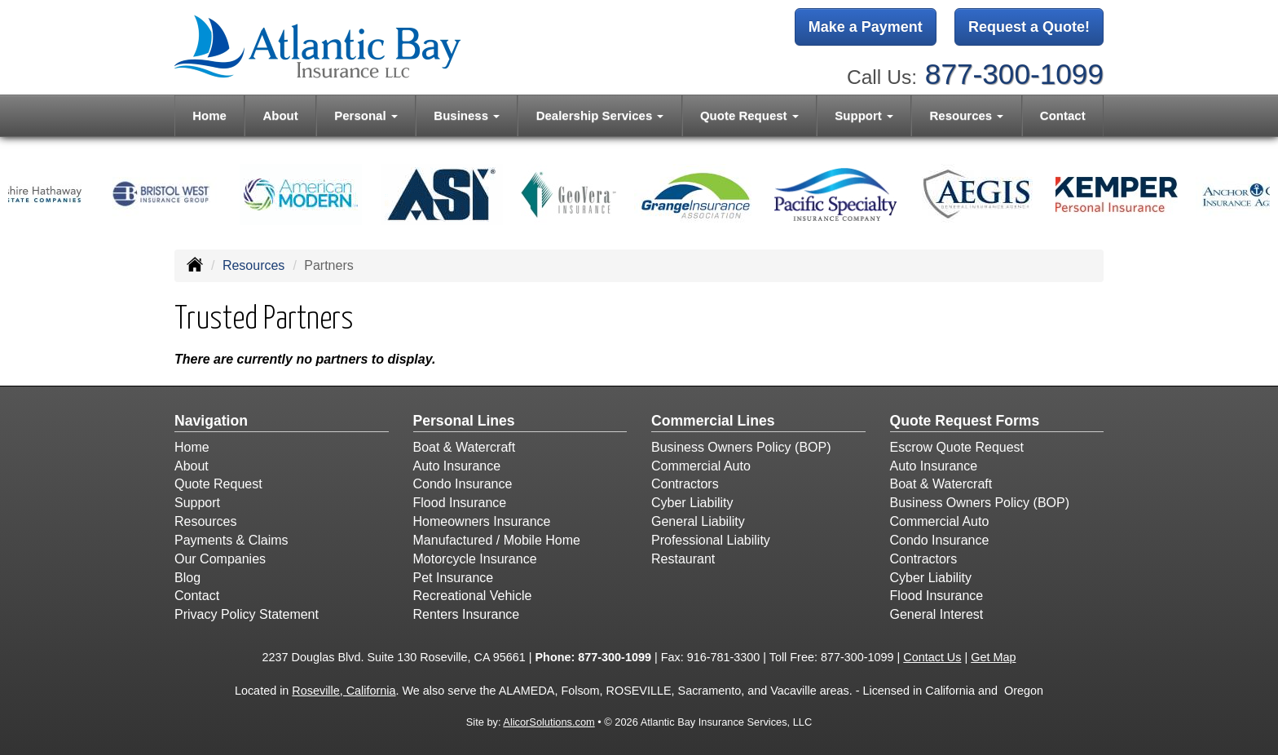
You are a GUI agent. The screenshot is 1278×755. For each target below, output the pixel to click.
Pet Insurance (453, 578)
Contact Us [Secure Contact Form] (932, 657)
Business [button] (467, 115)
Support (197, 503)
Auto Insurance (457, 466)
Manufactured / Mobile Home (496, 540)
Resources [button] (966, 115)
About (279, 115)
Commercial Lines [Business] (713, 421)
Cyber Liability (692, 503)
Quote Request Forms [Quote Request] (965, 421)
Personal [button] (366, 115)
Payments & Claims (231, 540)
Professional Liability (710, 540)
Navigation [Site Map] (211, 421)
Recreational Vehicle (472, 596)
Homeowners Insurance (482, 521)
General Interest (937, 614)
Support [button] (864, 115)
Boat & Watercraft (464, 447)
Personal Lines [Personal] (464, 421)
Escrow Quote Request (957, 447)
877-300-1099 (1014, 74)
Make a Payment (866, 27)
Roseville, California (343, 690)
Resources (253, 265)
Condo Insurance (463, 484)
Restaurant (683, 559)
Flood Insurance (460, 503)
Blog (187, 578)
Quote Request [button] (749, 115)
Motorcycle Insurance (475, 559)
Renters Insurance (466, 614)
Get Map (993, 657)
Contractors (685, 484)
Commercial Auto (701, 466)
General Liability (698, 521)
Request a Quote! (1029, 27)
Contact (1063, 115)
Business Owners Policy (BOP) (741, 447)
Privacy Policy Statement (246, 614)
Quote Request (218, 484)
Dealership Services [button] (600, 115)
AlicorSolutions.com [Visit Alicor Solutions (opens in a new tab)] (548, 722)
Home (209, 115)
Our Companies (220, 559)
